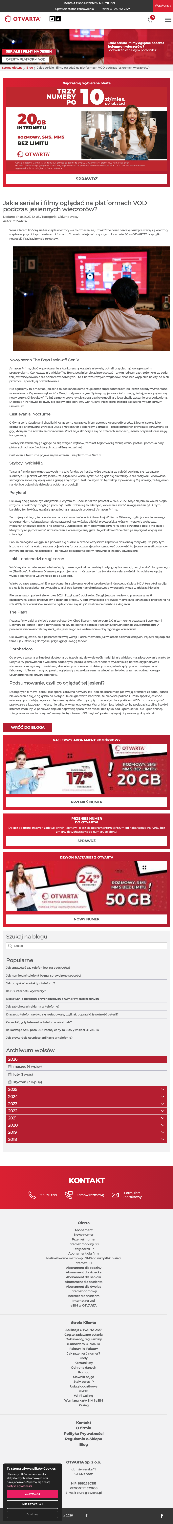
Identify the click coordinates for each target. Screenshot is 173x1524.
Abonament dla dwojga (83, 1286)
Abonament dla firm (83, 1253)
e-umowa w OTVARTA (83, 1344)
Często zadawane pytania (83, 1335)
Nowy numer (83, 1235)
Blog (29, 67)
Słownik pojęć (83, 1377)
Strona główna (12, 67)
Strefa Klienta (83, 1323)
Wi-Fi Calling (83, 1396)
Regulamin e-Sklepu (83, 1439)
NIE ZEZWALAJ (32, 1504)
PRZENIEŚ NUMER (86, 802)
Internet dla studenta (83, 1296)
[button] (150, 20)
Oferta (84, 1223)
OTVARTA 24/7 (115, 9)
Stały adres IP (84, 1249)
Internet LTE (84, 1263)
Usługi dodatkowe (83, 1386)
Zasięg (84, 1405)
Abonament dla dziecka (83, 1272)
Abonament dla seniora (83, 1277)
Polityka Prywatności (83, 1434)
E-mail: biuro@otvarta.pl (83, 1493)
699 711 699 (107, 3)
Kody (83, 1358)
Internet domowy (84, 1291)
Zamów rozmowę (90, 1195)
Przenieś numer (84, 1239)
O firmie (83, 1428)
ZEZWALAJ (32, 1493)
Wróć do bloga (27, 727)
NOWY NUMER (86, 919)
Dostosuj (32, 1514)
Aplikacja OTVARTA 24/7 (83, 1330)
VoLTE (83, 1391)
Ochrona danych (83, 1367)
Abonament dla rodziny (83, 1268)
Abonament (84, 1230)
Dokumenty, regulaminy (84, 1339)
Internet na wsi (83, 1301)
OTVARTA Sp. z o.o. (83, 1462)
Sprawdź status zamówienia (74, 9)
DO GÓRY (86, 1515)
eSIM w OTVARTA (84, 1305)
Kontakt (83, 1423)
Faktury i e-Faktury (83, 1349)
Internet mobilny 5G (84, 1244)
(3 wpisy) (27, 1082)
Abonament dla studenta (83, 1282)
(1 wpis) (23, 1074)
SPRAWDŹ (86, 179)
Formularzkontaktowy (132, 1195)
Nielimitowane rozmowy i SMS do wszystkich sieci (83, 1258)
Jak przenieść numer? (83, 1353)
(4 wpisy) (27, 1066)
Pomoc (83, 1372)
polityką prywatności (19, 1486)
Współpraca (163, 5)
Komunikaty (84, 1363)
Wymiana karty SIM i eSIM (83, 1400)
